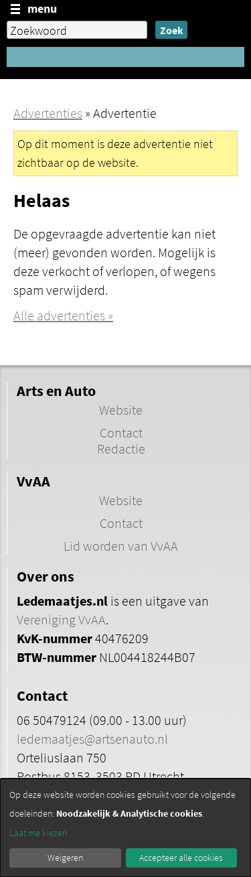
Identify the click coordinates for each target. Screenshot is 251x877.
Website (121, 410)
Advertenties (47, 113)
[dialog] (125, 828)
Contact (121, 433)
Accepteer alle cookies (181, 858)
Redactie (121, 449)
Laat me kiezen (38, 833)
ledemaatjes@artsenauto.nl (92, 739)
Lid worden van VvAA (121, 546)
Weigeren (65, 858)
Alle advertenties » (63, 315)
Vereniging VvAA (61, 620)
